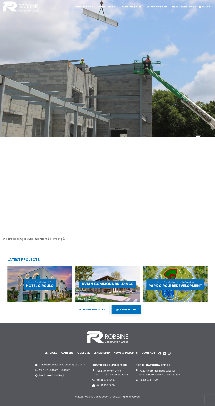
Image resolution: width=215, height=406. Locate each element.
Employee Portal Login (52, 376)
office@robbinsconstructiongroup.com (62, 365)
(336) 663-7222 (148, 380)
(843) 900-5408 (105, 380)
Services (50, 353)
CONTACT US (126, 310)
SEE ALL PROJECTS (92, 310)
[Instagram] (169, 353)
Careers (67, 353)
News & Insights (126, 353)
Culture (83, 353)
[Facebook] (159, 353)
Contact (148, 353)
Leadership (102, 353)
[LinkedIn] (164, 353)
